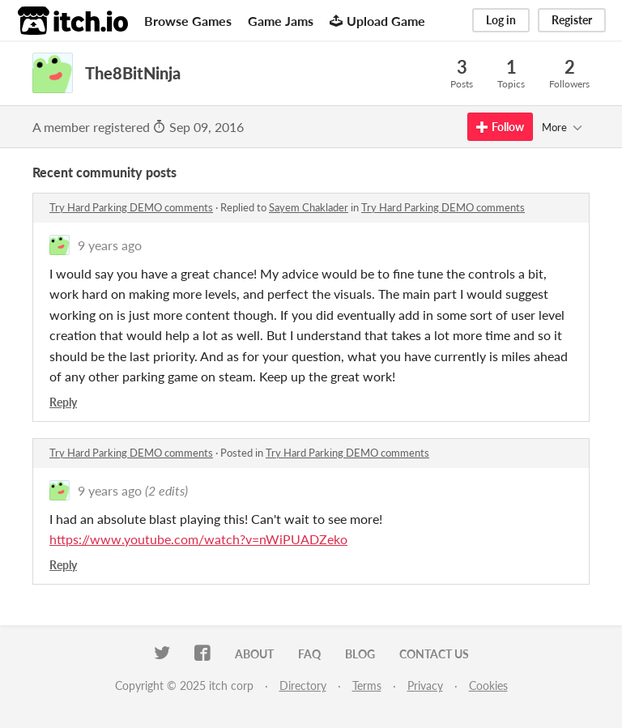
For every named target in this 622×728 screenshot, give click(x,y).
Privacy (425, 685)
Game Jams (280, 20)
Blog (360, 654)
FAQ (309, 654)
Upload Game (377, 20)
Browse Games (188, 20)
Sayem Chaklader (308, 207)
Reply (63, 402)
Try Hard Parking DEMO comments (131, 207)
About (254, 654)
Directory (302, 685)
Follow (500, 127)
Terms (366, 685)
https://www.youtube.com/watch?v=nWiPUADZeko (198, 539)
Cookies (488, 685)
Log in (501, 20)
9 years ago (110, 245)
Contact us (434, 654)
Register (572, 20)
